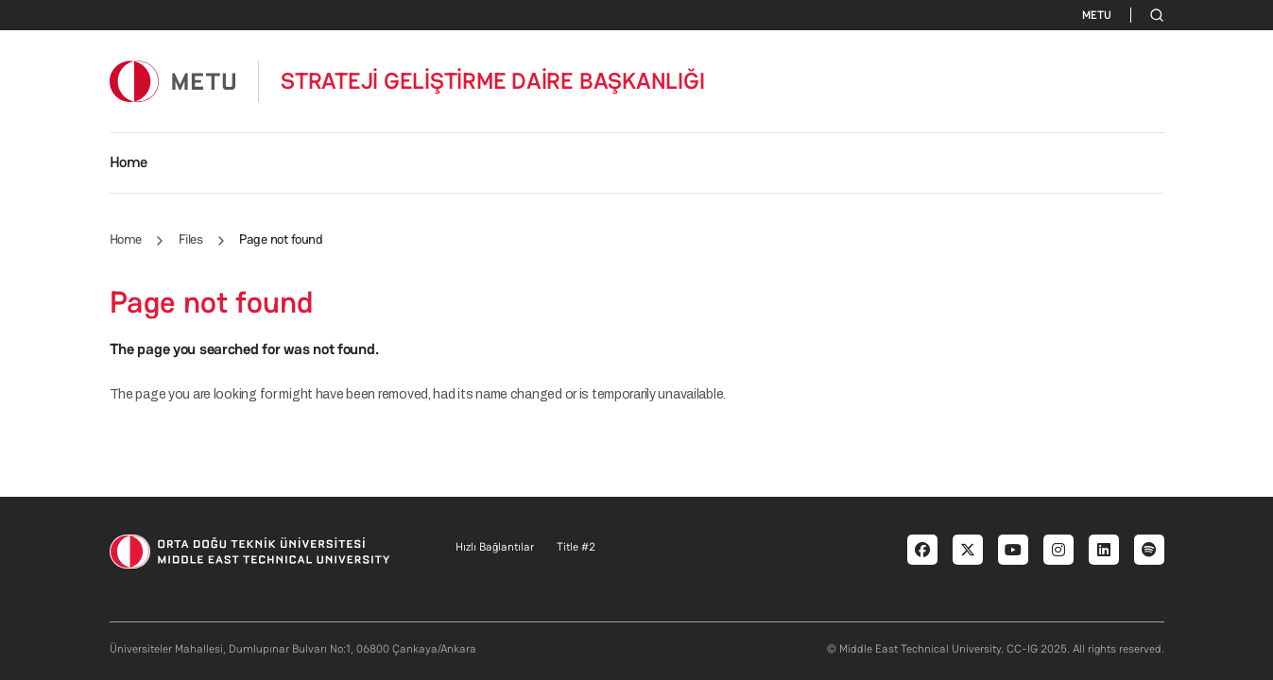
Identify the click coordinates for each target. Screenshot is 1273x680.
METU (1096, 15)
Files (191, 238)
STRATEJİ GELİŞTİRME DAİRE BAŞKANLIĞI (492, 81)
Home (128, 162)
